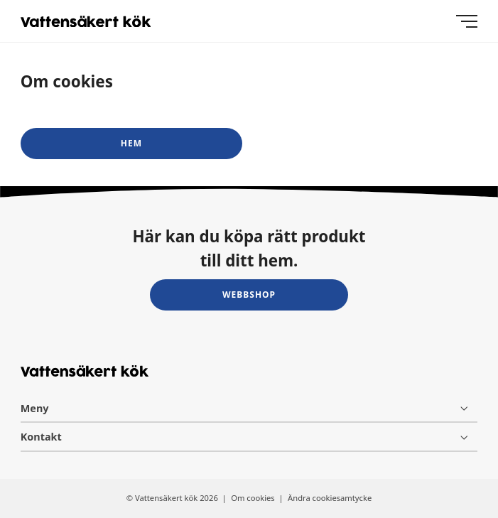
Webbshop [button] (249, 294)
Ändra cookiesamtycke (330, 497)
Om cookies (253, 497)
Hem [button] (131, 143)
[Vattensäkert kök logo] (86, 21)
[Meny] (466, 21)
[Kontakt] (249, 437)
